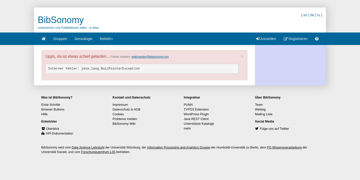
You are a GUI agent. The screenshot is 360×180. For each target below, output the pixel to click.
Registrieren (296, 39)
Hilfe (44, 114)
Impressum (120, 104)
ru (318, 15)
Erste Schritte (50, 104)
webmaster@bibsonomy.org (150, 56)
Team (259, 104)
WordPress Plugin (196, 114)
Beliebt (106, 40)
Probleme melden (124, 119)
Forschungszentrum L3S (98, 152)
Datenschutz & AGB (126, 109)
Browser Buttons (52, 109)
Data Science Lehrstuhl (88, 147)
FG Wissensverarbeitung (284, 147)
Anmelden (266, 39)
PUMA (188, 104)
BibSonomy (61, 20)
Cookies (118, 114)
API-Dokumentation (59, 133)
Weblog (260, 109)
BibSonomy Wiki (124, 124)
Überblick (52, 128)
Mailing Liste (263, 114)
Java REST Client (196, 119)
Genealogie (83, 39)
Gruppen (60, 39)
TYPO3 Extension (196, 109)
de (312, 15)
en (306, 15)
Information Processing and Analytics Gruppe (178, 147)
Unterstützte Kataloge (199, 124)
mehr (187, 128)
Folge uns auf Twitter (274, 128)
